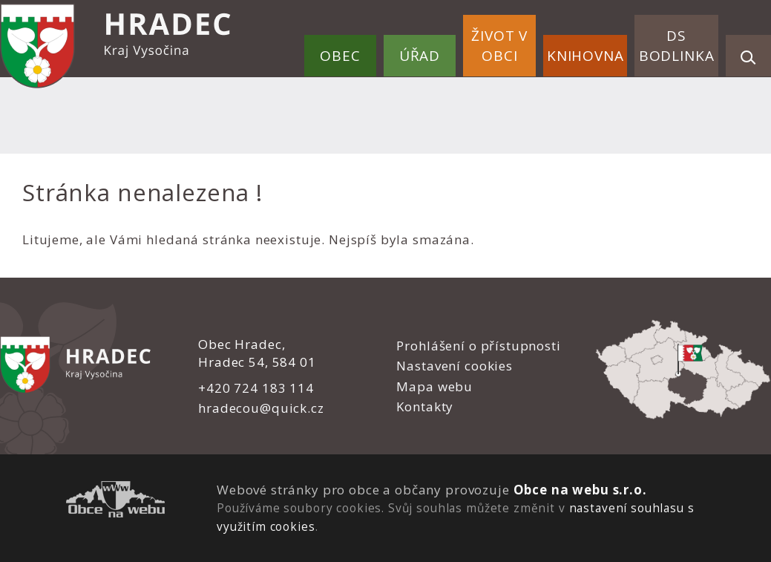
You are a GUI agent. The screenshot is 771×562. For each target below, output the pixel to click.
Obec (340, 55)
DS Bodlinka (677, 45)
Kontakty (424, 406)
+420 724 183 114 (256, 387)
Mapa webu (434, 386)
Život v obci (499, 45)
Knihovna (585, 55)
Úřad (419, 55)
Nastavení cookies (454, 365)
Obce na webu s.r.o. (579, 489)
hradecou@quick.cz (261, 407)
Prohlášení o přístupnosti (478, 345)
